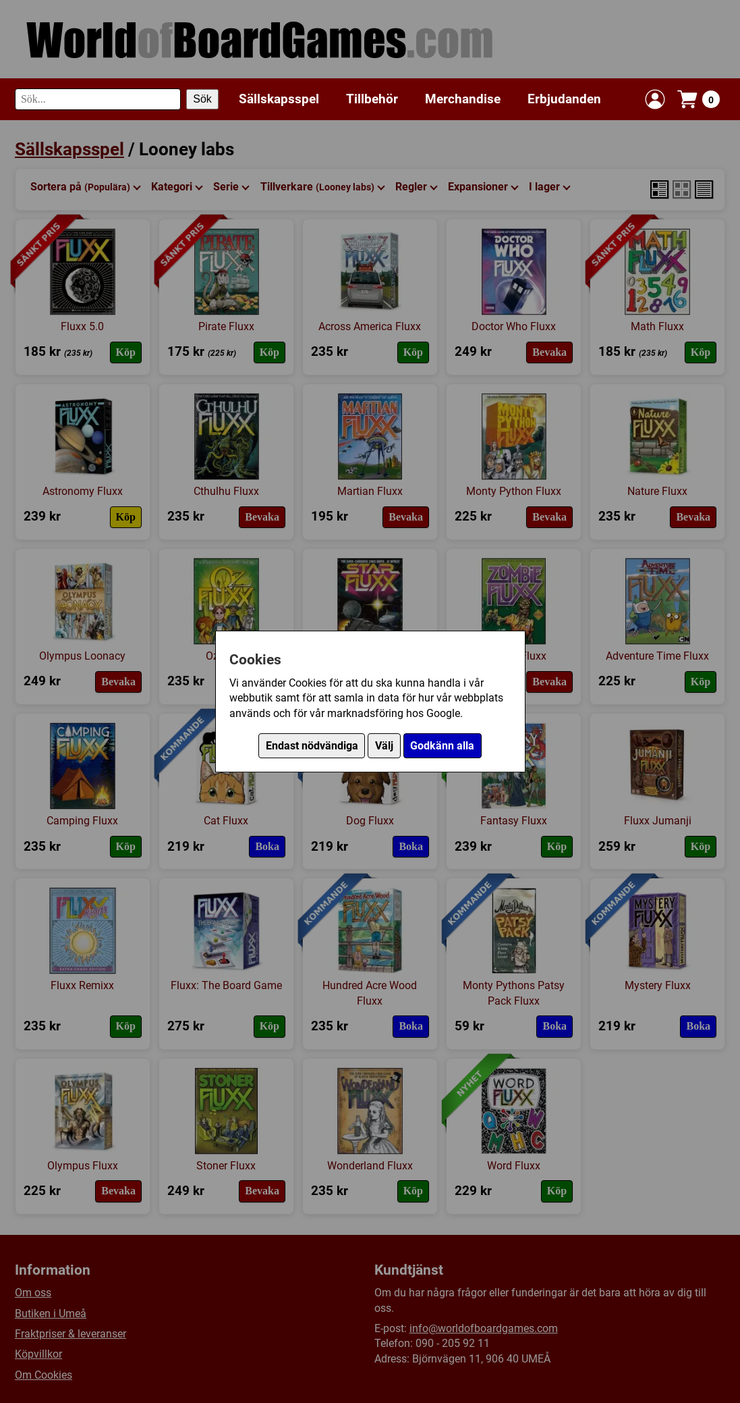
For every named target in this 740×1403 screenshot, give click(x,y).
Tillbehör (372, 99)
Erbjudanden (564, 99)
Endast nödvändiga (312, 745)
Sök (202, 99)
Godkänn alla (442, 745)
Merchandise (463, 99)
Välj (384, 745)
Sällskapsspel (279, 99)
